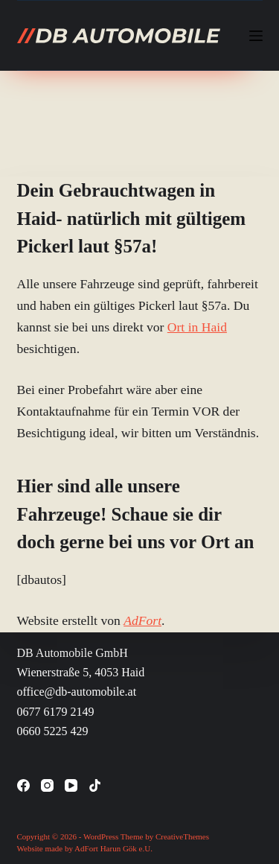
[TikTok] (95, 785)
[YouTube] (71, 785)
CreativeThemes (182, 836)
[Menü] (256, 35)
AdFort (142, 620)
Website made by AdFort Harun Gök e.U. (85, 848)
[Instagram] (47, 785)
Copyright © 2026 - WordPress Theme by (86, 836)
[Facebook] (23, 785)
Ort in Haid (197, 327)
